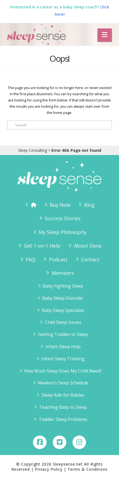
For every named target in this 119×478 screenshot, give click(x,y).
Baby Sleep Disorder (60, 298)
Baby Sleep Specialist (60, 310)
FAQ (27, 259)
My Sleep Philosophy (59, 232)
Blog (86, 205)
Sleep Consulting (32, 150)
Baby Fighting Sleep (60, 286)
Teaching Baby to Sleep (60, 407)
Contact (87, 259)
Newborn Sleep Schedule (60, 383)
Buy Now (57, 205)
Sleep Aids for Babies (60, 395)
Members (59, 273)
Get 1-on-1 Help (39, 245)
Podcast (54, 259)
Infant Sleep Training (60, 359)
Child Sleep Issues (60, 322)
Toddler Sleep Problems (60, 419)
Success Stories (59, 218)
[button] (104, 35)
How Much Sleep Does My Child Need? (60, 371)
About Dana (84, 245)
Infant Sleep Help (60, 347)
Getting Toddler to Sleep (60, 334)
